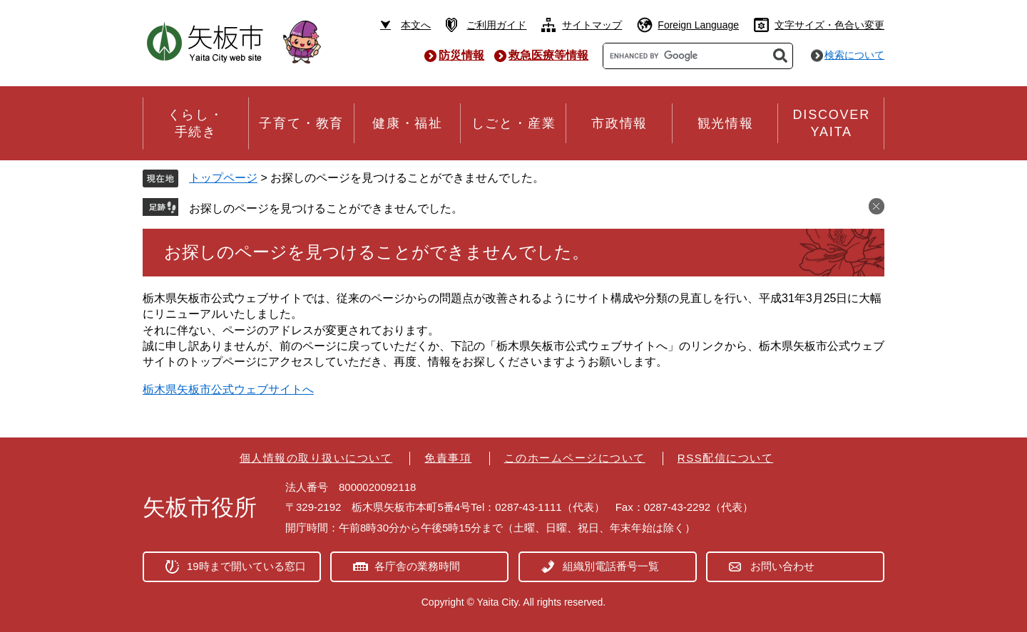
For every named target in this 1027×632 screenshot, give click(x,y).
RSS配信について (725, 458)
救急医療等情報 (548, 55)
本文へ (416, 25)
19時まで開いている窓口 (246, 566)
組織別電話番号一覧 (611, 566)
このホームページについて (574, 458)
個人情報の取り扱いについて (316, 458)
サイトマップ (592, 25)
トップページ (223, 178)
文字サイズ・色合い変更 (829, 25)
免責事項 (447, 458)
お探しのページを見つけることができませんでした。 (326, 208)
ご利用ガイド (496, 25)
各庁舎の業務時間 (417, 566)
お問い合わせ (782, 566)
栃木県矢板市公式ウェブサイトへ (228, 389)
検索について (854, 55)
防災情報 (461, 55)
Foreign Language (698, 25)
